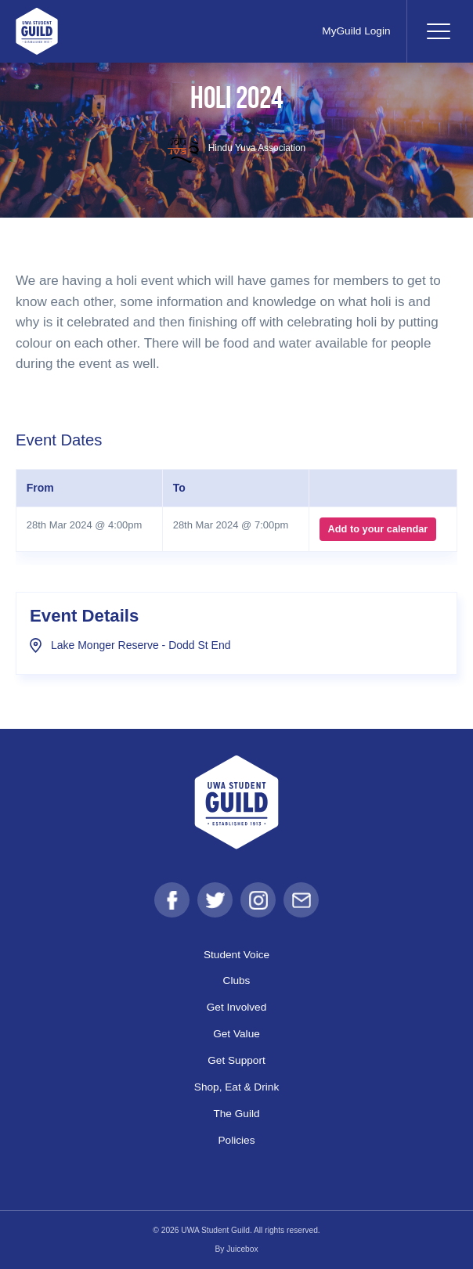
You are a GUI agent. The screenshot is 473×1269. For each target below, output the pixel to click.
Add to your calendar (378, 529)
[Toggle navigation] (437, 31)
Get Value (236, 1034)
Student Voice (236, 955)
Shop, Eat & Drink (236, 1087)
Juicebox (242, 1249)
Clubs (237, 980)
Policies (236, 1140)
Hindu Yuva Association (236, 147)
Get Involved (237, 1007)
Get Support (236, 1060)
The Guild (236, 1113)
